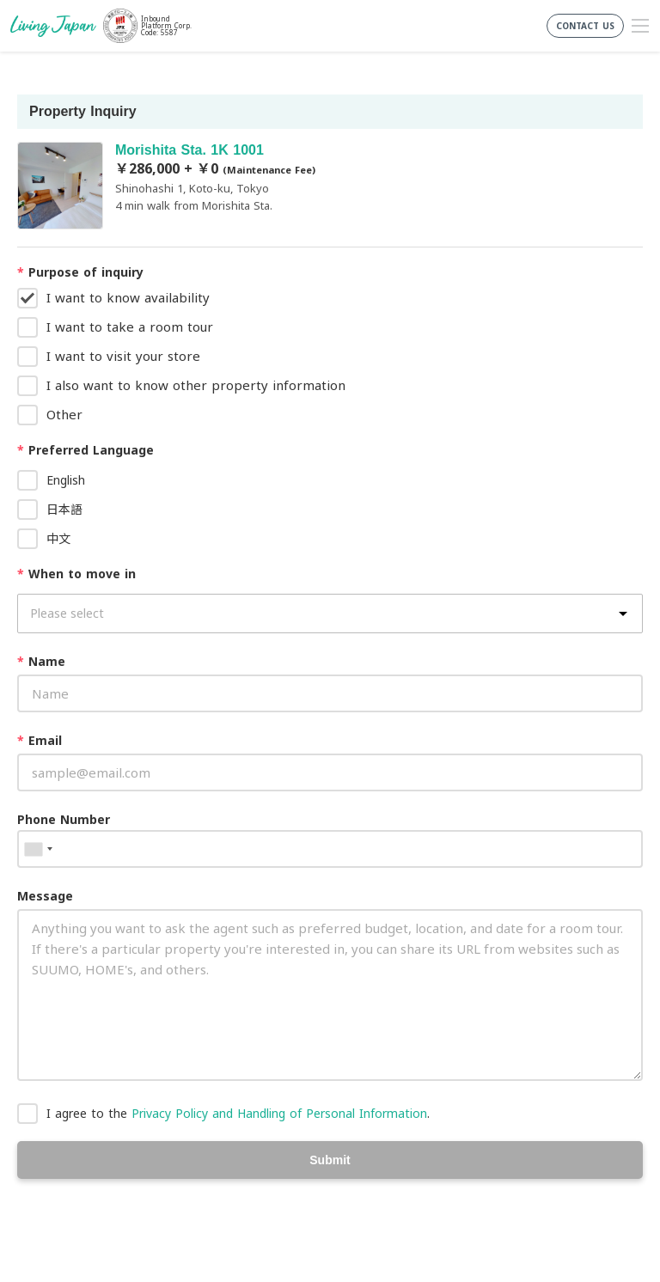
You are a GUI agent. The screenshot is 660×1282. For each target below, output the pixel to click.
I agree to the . (238, 1113)
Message (45, 896)
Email (39, 740)
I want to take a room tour (129, 326)
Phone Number (63, 819)
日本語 (64, 509)
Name (41, 661)
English (65, 480)
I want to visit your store (123, 355)
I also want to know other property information (195, 385)
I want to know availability (128, 297)
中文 (58, 538)
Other (64, 414)
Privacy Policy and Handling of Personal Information (279, 1113)
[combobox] (38, 849)
